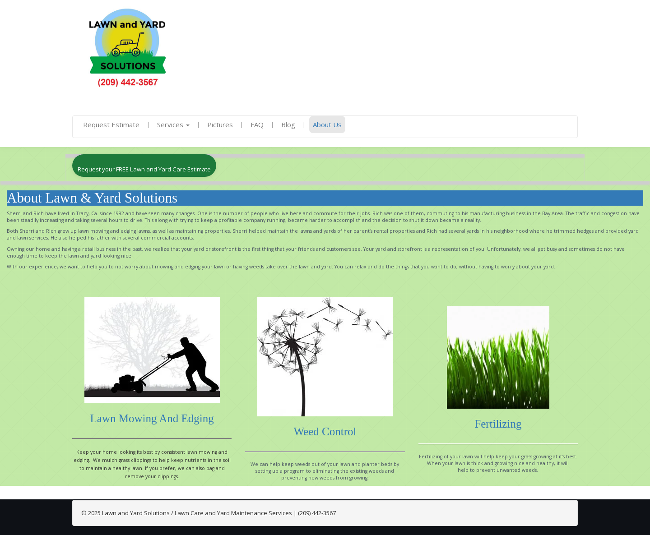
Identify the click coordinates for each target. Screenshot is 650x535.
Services (173, 124)
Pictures (220, 124)
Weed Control (325, 431)
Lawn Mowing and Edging (152, 418)
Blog (288, 124)
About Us (327, 124)
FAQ (257, 124)
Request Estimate (111, 124)
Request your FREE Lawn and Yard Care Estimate (144, 169)
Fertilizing (497, 424)
